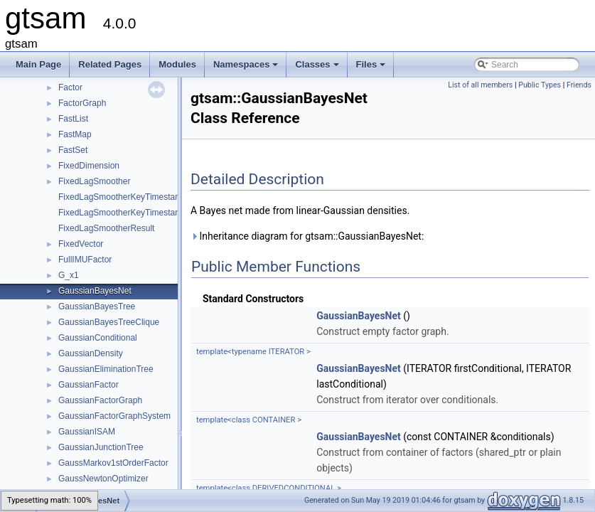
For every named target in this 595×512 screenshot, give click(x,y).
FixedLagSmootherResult (106, 228)
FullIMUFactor (85, 260)
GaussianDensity (90, 353)
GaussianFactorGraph (100, 400)
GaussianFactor (88, 385)
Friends (579, 85)
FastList (73, 119)
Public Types (539, 85)
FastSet (72, 150)
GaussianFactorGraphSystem (114, 416)
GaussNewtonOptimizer (103, 479)
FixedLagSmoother (94, 181)
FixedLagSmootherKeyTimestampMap (130, 197)
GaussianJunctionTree (101, 447)
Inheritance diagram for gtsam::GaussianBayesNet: (307, 236)
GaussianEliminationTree (106, 369)
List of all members (480, 85)
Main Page (38, 64)
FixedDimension (88, 166)
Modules (177, 64)
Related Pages (109, 64)
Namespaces (247, 68)
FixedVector (80, 244)
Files (372, 68)
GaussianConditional (97, 338)
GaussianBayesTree (96, 306)
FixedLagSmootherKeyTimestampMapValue (141, 213)
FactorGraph (82, 103)
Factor (70, 87)
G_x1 (68, 275)
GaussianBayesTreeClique (108, 322)
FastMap (75, 134)
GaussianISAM (86, 432)
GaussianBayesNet (95, 291)
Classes (318, 68)
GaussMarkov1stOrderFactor (113, 463)
